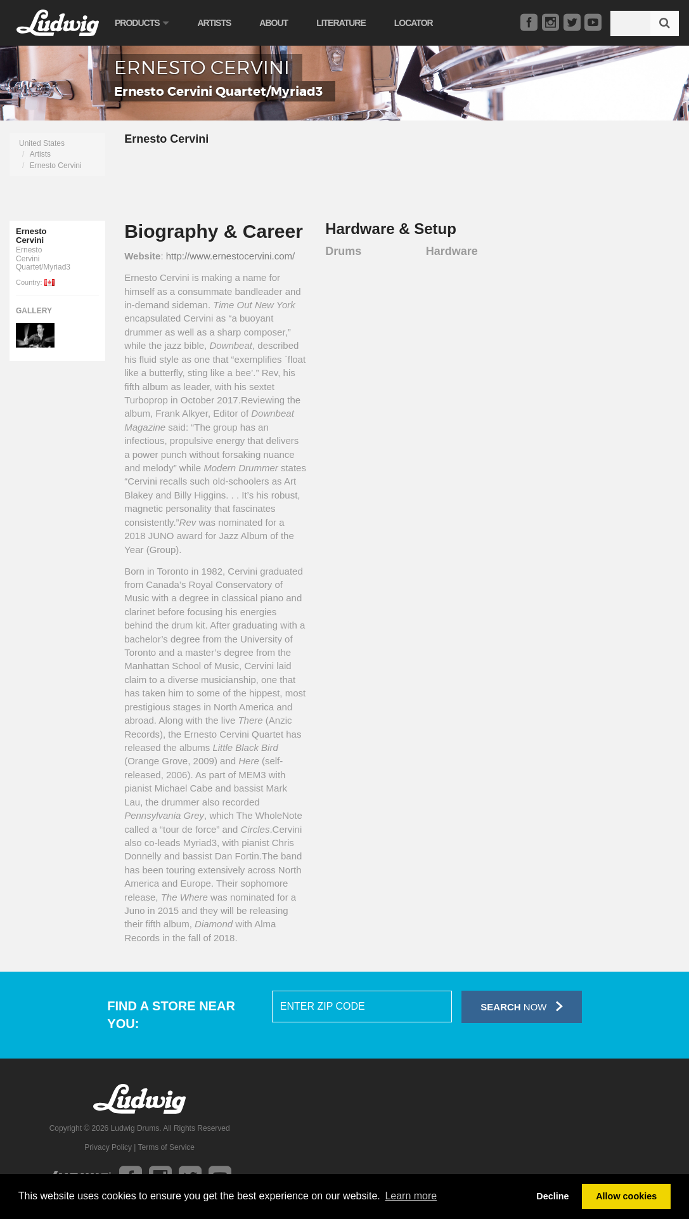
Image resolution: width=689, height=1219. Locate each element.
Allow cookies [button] (626, 1196)
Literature (341, 23)
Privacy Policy (108, 1147)
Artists (214, 23)
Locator (413, 23)
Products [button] (142, 23)
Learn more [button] (411, 1195)
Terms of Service (166, 1147)
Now (521, 1006)
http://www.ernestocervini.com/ (230, 256)
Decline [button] (552, 1196)
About (273, 23)
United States (42, 143)
